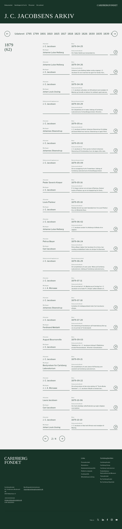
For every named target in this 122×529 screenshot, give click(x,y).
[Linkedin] (103, 520)
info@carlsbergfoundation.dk (13, 500)
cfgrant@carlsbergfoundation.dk (33, 489)
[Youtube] (116, 520)
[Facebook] (107, 520)
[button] (114, 34)
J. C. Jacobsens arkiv (39, 16)
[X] (98, 520)
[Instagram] (112, 520)
